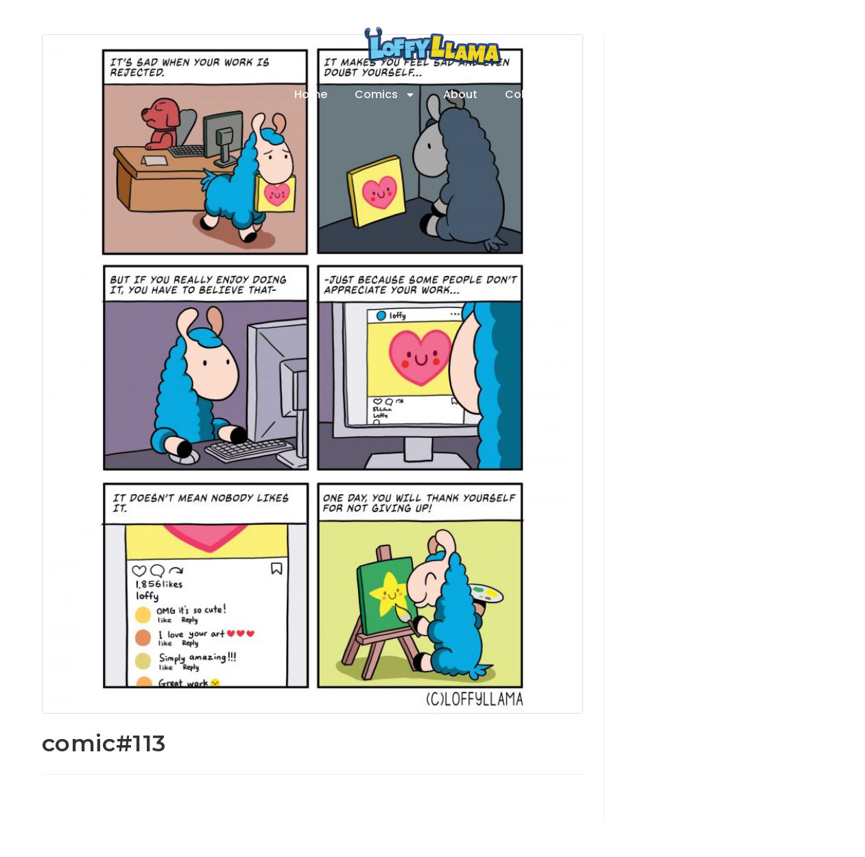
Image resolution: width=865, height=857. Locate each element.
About (460, 94)
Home (310, 94)
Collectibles (538, 94)
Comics (385, 94)
